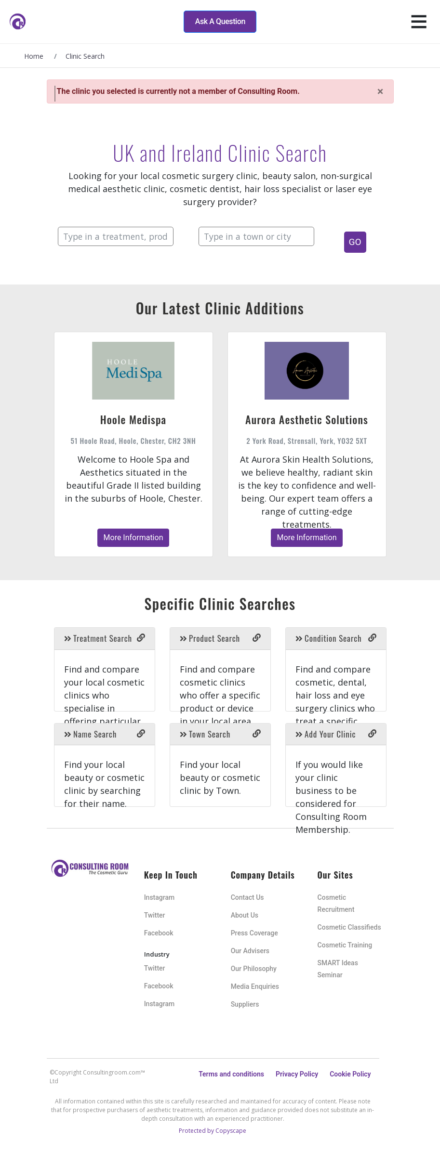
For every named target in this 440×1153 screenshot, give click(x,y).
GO (355, 241)
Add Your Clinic (325, 734)
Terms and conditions (231, 1074)
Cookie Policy (350, 1074)
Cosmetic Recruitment (336, 903)
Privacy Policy (297, 1074)
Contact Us (247, 897)
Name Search (90, 734)
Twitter (154, 915)
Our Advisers (250, 951)
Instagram (159, 897)
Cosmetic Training (345, 945)
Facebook (158, 933)
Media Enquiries (255, 986)
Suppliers (245, 1004)
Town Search (205, 734)
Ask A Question (220, 21)
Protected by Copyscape (212, 1131)
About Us (244, 915)
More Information (133, 537)
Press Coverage (254, 933)
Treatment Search (98, 638)
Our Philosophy (254, 968)
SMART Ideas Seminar (338, 969)
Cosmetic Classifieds (349, 927)
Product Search (210, 638)
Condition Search (328, 638)
